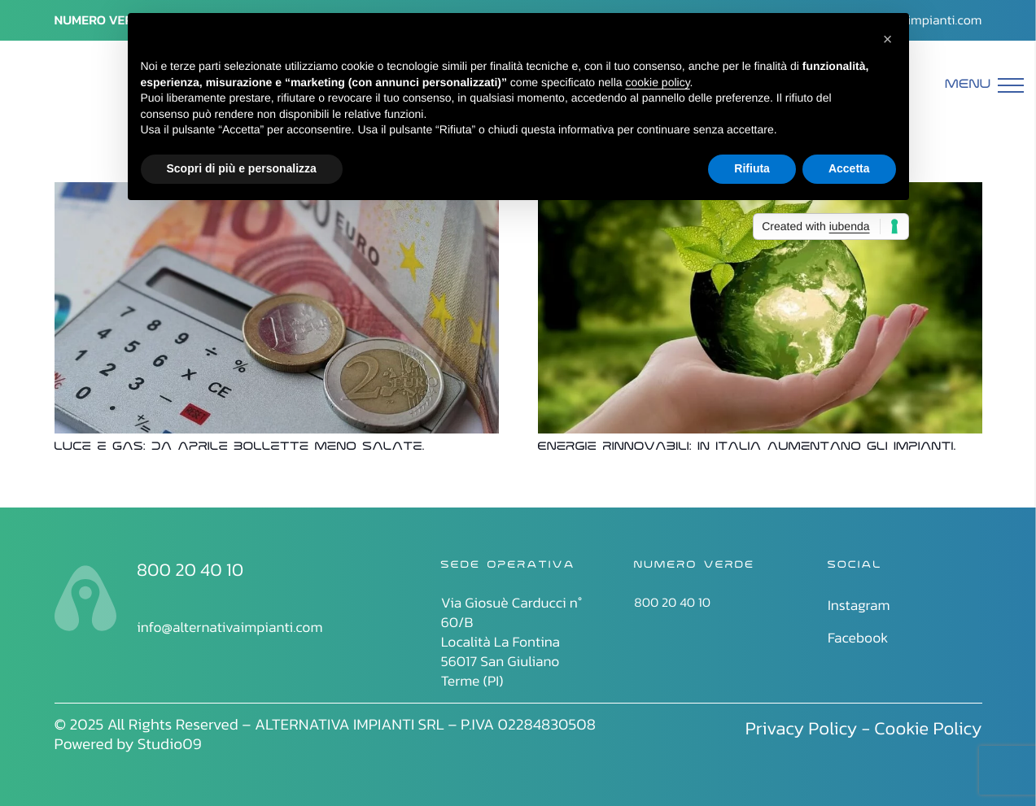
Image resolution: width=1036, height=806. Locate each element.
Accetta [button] (849, 168)
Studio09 (170, 744)
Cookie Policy (927, 728)
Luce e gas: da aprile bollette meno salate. (240, 447)
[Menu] (985, 85)
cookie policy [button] (657, 82)
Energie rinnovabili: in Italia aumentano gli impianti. (747, 447)
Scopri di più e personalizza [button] (242, 168)
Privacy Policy (801, 728)
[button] (888, 39)
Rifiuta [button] (752, 168)
